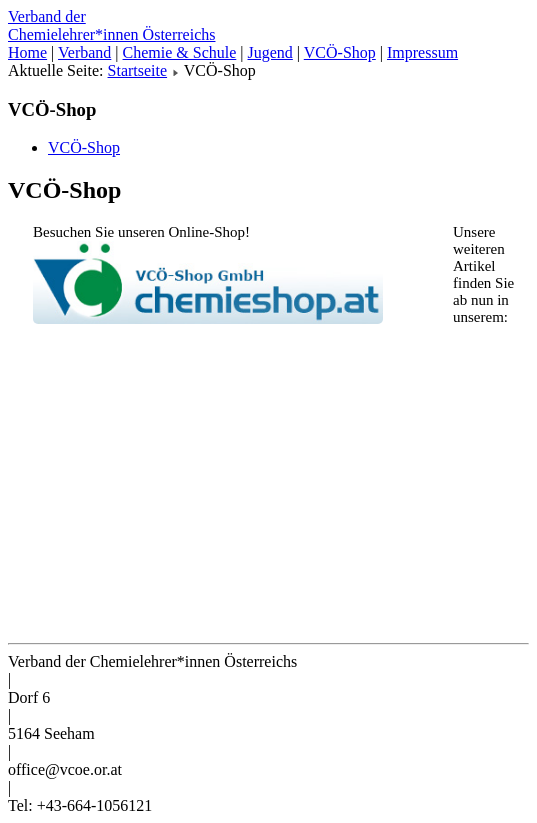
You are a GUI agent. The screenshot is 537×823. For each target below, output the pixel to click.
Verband (84, 52)
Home (27, 52)
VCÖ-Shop (340, 52)
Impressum (422, 52)
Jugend (270, 52)
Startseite (138, 70)
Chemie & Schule (180, 52)
